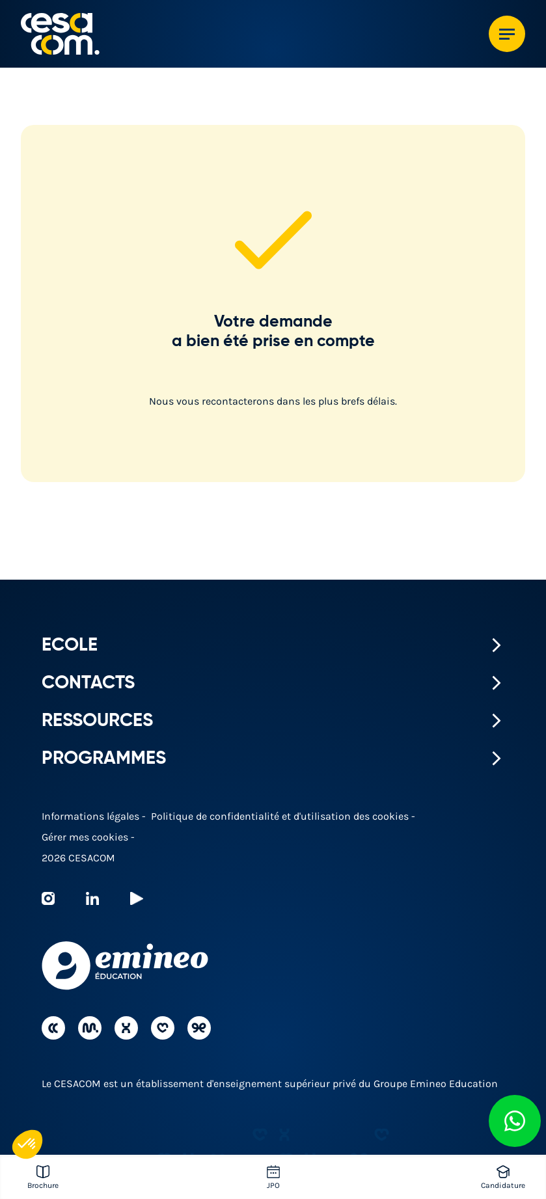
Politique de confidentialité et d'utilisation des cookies (281, 816)
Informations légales (92, 816)
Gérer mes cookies (86, 837)
